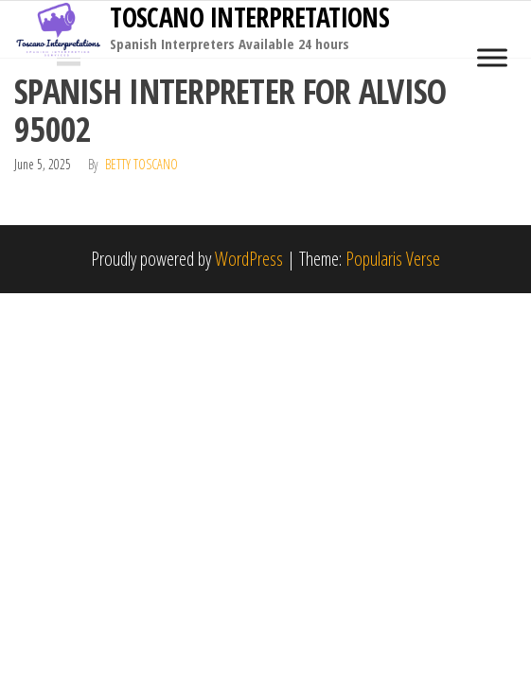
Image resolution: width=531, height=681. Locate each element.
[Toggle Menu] (492, 57)
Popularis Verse (392, 258)
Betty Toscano (141, 164)
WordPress (249, 258)
